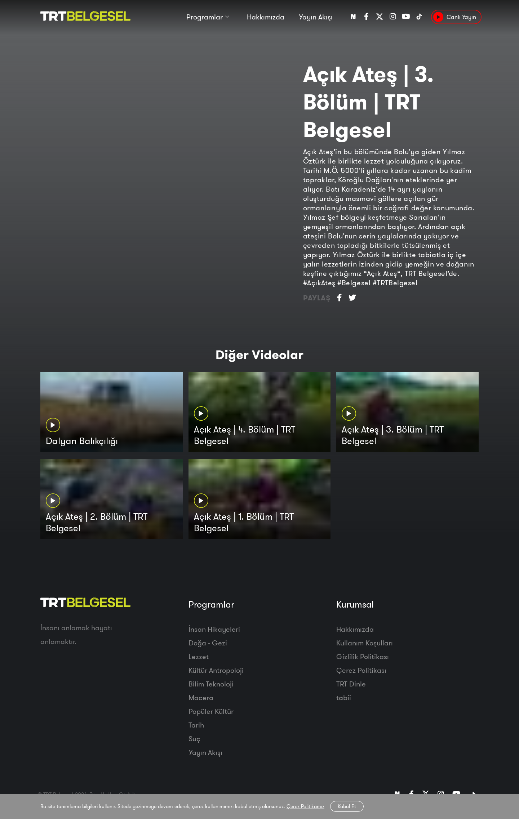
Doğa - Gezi (207, 642)
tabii (343, 697)
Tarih (196, 724)
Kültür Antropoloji (216, 670)
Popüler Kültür (211, 711)
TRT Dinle (351, 683)
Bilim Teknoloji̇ (211, 683)
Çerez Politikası (361, 670)
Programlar (204, 17)
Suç (194, 738)
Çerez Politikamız (305, 806)
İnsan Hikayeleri (214, 629)
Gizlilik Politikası (362, 656)
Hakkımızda (265, 17)
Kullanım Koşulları (364, 642)
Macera (200, 697)
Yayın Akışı (316, 17)
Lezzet (198, 656)
